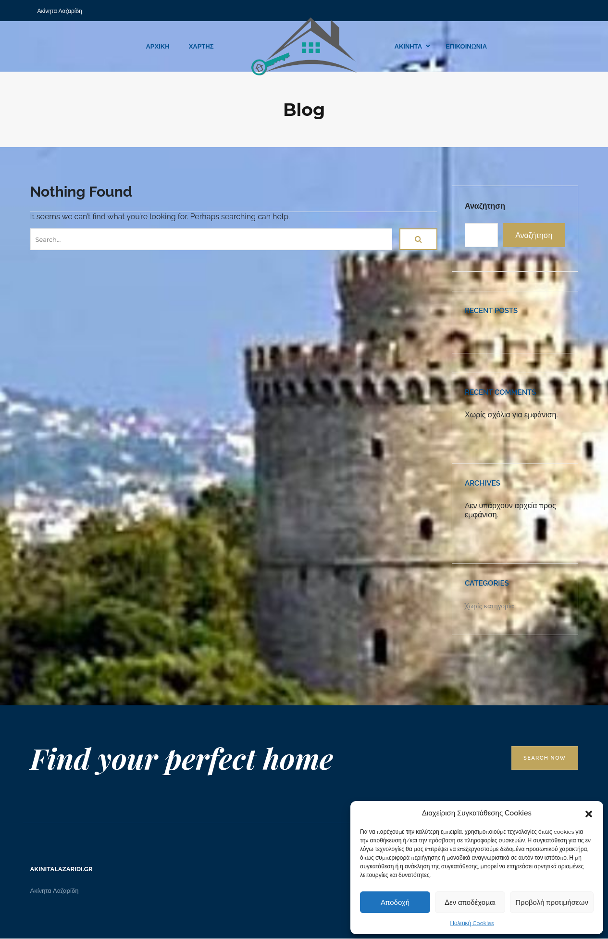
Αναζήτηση (485, 206)
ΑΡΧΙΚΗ (157, 46)
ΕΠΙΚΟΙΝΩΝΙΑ (466, 46)
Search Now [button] (544, 758)
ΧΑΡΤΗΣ (201, 46)
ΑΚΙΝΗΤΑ (408, 46)
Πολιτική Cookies (472, 923)
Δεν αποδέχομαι (470, 902)
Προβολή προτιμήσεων (551, 902)
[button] (589, 813)
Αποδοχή (395, 902)
